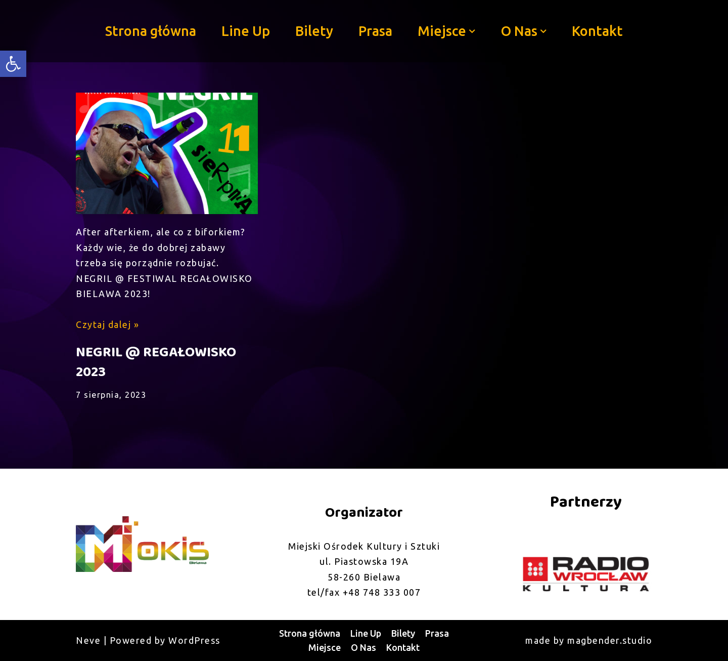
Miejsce (324, 647)
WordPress (194, 640)
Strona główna (150, 30)
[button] (472, 31)
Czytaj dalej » (107, 324)
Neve (88, 640)
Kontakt (597, 30)
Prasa (375, 30)
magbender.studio (609, 640)
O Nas (363, 647)
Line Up (245, 30)
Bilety (314, 30)
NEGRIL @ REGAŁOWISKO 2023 (156, 362)
